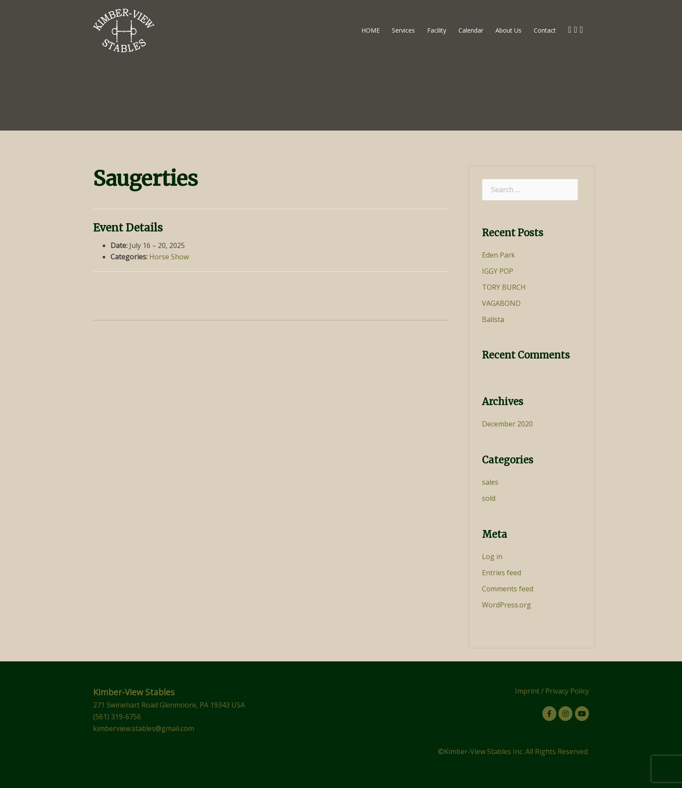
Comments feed (507, 589)
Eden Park (498, 255)
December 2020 (507, 424)
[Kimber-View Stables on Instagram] (565, 713)
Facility (436, 30)
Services (403, 30)
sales (490, 482)
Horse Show (169, 257)
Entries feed (501, 572)
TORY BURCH (504, 287)
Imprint (527, 691)
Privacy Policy (567, 691)
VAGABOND (501, 303)
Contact (545, 30)
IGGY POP (497, 271)
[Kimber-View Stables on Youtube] (582, 713)
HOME (370, 30)
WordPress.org (506, 605)
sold (488, 498)
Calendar (470, 30)
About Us (508, 30)
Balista (493, 319)
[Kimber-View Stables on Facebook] (549, 713)
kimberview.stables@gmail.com (143, 728)
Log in (492, 556)
